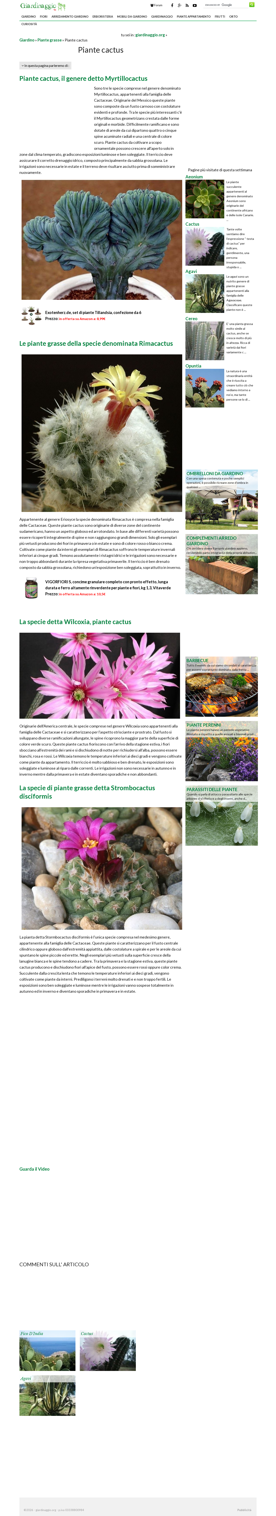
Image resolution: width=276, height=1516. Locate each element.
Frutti (220, 16)
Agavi (25, 1378)
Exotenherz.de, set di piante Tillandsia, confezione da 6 (93, 312)
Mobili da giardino (132, 16)
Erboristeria (103, 16)
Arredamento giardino (70, 16)
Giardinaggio (162, 16)
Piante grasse (50, 40)
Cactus (87, 1333)
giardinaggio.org (150, 34)
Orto (233, 16)
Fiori (43, 16)
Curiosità (29, 24)
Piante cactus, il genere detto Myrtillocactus (83, 78)
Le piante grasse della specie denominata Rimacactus (96, 343)
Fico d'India (31, 1333)
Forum (156, 5)
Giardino (28, 16)
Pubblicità (244, 1510)
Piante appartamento (194, 16)
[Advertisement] (69, 34)
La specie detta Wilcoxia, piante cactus (75, 621)
